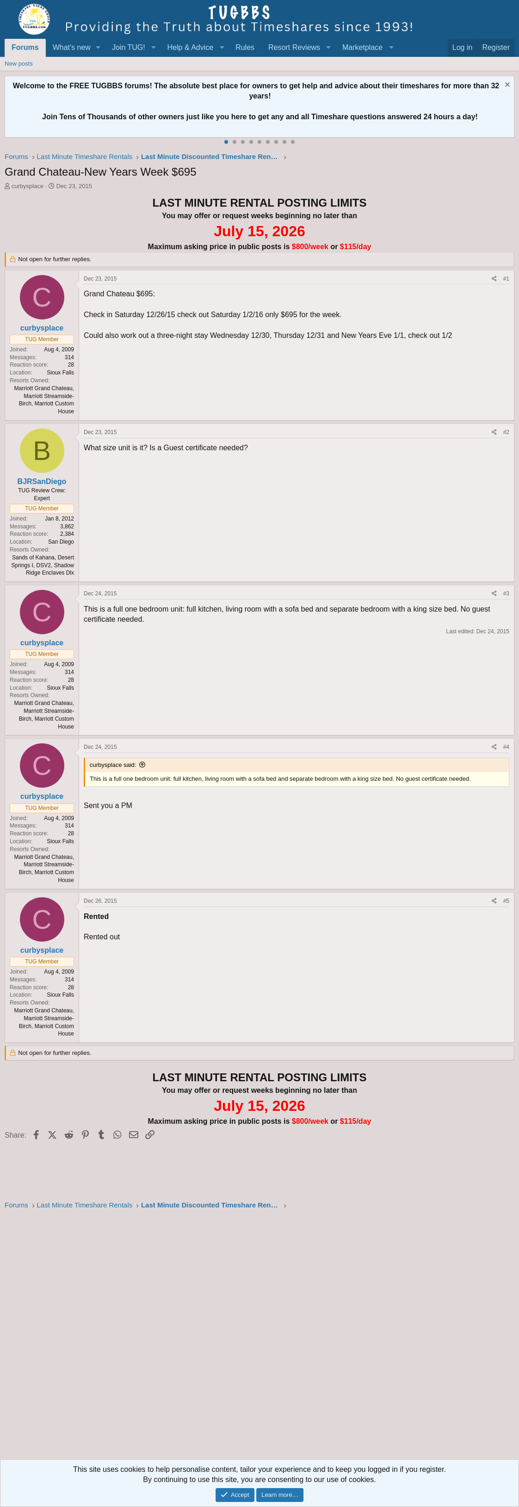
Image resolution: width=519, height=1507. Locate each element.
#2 (506, 432)
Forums (25, 47)
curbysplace (27, 186)
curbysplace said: (113, 764)
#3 (506, 593)
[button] (98, 47)
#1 (506, 279)
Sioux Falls (60, 372)
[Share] (494, 279)
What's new (72, 47)
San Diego (61, 542)
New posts (19, 63)
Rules (244, 47)
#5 (506, 901)
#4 (506, 747)
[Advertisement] (259, 1337)
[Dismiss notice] (506, 86)
